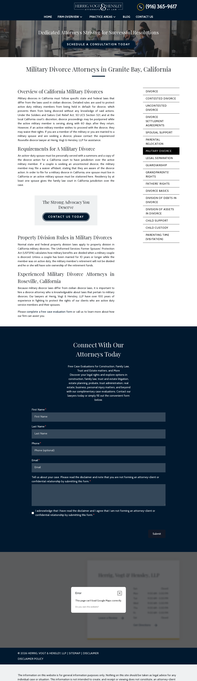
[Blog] (126, 16)
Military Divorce (159, 151)
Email (35, 460)
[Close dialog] (120, 593)
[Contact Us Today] (66, 216)
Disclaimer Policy (30, 658)
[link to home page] (98, 7)
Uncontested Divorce (156, 107)
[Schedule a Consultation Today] (98, 44)
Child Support (157, 220)
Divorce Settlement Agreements (155, 121)
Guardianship (156, 165)
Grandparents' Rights (157, 174)
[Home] (47, 16)
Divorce (152, 91)
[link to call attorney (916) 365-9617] (157, 6)
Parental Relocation (154, 141)
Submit (157, 533)
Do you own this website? (87, 606)
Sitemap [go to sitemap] (74, 653)
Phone (35, 443)
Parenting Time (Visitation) (157, 237)
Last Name (38, 426)
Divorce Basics (157, 190)
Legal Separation (159, 158)
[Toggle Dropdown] (82, 17)
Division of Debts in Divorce (161, 200)
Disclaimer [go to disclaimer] (91, 653)
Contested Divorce (161, 98)
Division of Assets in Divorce (160, 211)
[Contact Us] (144, 16)
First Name (38, 409)
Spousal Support (159, 132)
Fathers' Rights (158, 183)
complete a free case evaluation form (49, 311)
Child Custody (157, 227)
